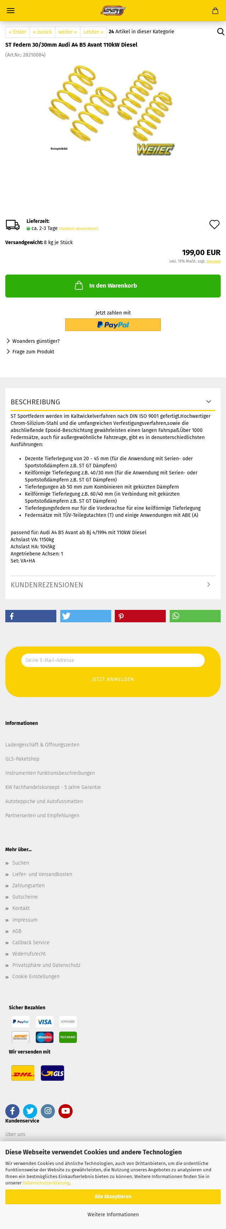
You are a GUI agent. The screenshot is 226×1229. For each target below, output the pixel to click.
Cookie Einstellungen (36, 977)
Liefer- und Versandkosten (42, 874)
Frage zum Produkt (33, 352)
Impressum (25, 920)
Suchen (20, 863)
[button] (30, 616)
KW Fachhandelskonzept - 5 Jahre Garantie (53, 787)
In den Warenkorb (105, 285)
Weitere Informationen (113, 1215)
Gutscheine (25, 897)
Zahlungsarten (28, 886)
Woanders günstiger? (36, 341)
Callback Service (31, 943)
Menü (11, 10)
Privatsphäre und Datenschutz (46, 965)
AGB (16, 931)
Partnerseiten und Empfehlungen (42, 816)
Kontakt (21, 908)
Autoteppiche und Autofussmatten (44, 801)
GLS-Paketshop (22, 759)
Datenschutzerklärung (46, 1182)
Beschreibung (35, 402)
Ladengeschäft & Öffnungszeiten (42, 745)
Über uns (15, 1134)
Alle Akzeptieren (113, 1197)
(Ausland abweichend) (78, 228)
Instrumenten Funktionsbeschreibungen (50, 773)
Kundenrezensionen (47, 585)
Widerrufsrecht (29, 954)
